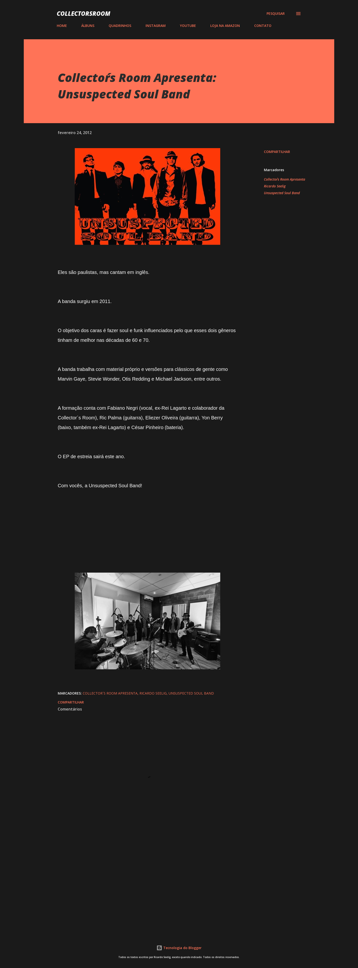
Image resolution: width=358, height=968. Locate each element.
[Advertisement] (140, 871)
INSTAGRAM (156, 25)
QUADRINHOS (120, 25)
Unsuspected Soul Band (282, 193)
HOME (62, 25)
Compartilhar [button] (277, 151)
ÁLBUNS (87, 25)
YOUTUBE (188, 25)
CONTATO (262, 25)
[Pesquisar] (276, 13)
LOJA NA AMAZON (225, 25)
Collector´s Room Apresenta (284, 179)
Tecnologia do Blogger (179, 947)
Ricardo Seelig (274, 186)
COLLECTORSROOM (83, 13)
